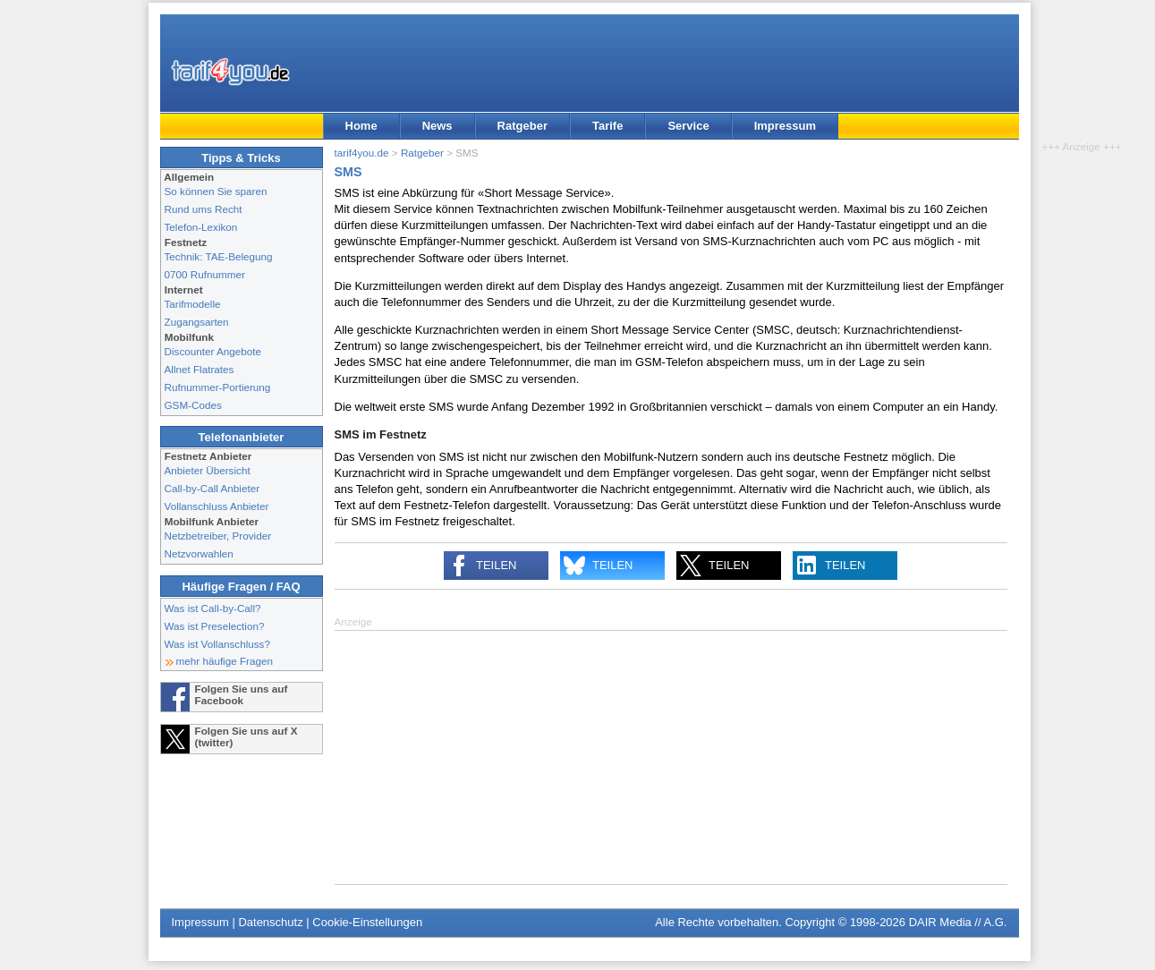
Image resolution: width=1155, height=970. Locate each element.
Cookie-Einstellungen (367, 922)
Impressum (785, 125)
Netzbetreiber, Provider (218, 535)
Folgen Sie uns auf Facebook (241, 694)
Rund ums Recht (203, 209)
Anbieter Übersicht (208, 470)
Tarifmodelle (193, 304)
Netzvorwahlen (199, 553)
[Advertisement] (671, 756)
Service (688, 125)
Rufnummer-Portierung (218, 387)
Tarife (607, 125)
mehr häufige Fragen (225, 661)
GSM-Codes (193, 405)
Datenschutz (270, 922)
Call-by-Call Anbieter (212, 488)
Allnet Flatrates (199, 369)
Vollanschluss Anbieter (217, 506)
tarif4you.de (362, 152)
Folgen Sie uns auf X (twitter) (246, 736)
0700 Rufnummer (205, 274)
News (437, 125)
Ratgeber (522, 125)
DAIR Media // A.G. (958, 922)
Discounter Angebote (213, 351)
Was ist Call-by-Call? (213, 608)
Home (361, 125)
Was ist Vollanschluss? (217, 644)
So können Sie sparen (216, 191)
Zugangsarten (197, 322)
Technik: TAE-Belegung (219, 256)
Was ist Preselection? (215, 626)
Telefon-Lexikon (201, 227)
